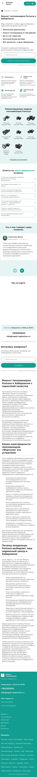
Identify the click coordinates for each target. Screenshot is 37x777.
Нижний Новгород (23, 743)
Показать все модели (18, 160)
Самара (20, 763)
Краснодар (28, 739)
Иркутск (12, 763)
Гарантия (5, 720)
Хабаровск (23, 759)
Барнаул (14, 755)
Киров (31, 767)
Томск (31, 759)
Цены (3, 726)
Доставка (5, 723)
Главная (7, 11)
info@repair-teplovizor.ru (18, 336)
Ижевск (22, 755)
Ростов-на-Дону (7, 743)
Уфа (22, 751)
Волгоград (5, 755)
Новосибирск (6, 747)
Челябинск (18, 747)
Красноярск (6, 767)
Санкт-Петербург (15, 739)
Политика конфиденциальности (18, 774)
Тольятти (30, 755)
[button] (22, 270)
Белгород (27, 771)
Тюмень (4, 763)
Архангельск (6, 771)
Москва (4, 739)
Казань (17, 751)
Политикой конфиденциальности (27, 64)
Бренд (4, 714)
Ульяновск (23, 767)
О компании (6, 717)
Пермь (15, 767)
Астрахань (17, 771)
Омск (26, 763)
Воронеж (29, 751)
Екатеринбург (7, 751)
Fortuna (15, 11)
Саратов (14, 759)
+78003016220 (18, 333)
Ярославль (5, 759)
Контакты (5, 728)
